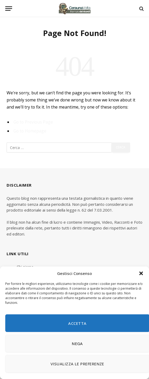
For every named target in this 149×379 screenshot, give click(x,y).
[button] (141, 273)
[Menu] (8, 8)
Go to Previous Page (33, 122)
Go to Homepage (29, 131)
